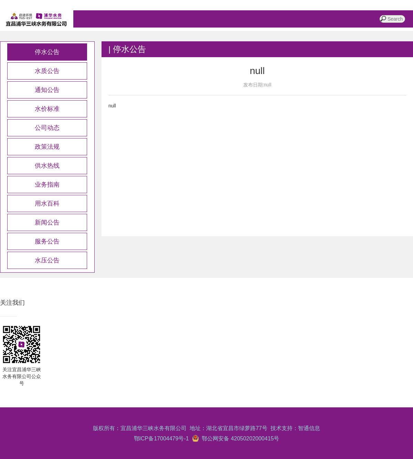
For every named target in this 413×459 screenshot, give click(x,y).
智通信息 (309, 428)
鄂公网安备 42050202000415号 (239, 438)
